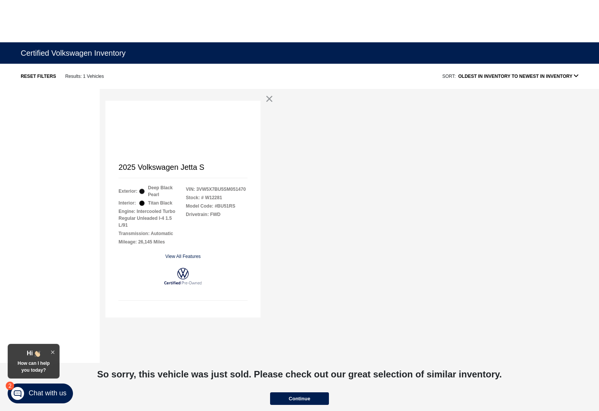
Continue (299, 398)
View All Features (183, 256)
